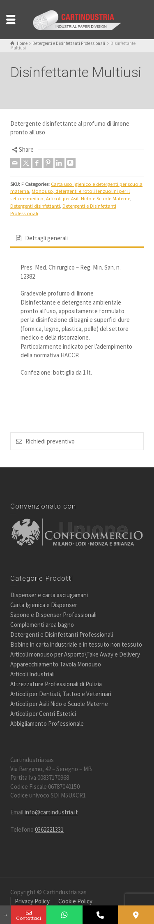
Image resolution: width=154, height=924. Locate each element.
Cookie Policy (75, 901)
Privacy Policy (32, 901)
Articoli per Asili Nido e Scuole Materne (88, 198)
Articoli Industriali (32, 674)
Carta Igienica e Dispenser (43, 605)
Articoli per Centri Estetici (43, 714)
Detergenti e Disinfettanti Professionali (61, 634)
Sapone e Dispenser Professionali (53, 615)
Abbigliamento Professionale (47, 723)
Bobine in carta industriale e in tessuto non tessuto (76, 644)
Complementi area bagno (42, 625)
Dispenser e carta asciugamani (49, 595)
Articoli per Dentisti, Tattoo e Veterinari (60, 694)
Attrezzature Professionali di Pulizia (56, 684)
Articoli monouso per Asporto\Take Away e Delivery (75, 654)
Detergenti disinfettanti (35, 206)
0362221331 (49, 829)
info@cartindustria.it (51, 812)
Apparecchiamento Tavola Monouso (55, 664)
